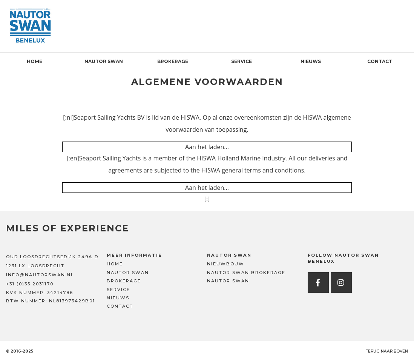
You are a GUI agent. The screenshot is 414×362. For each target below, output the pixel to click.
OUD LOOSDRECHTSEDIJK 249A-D (52, 256)
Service (241, 61)
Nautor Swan (103, 61)
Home (34, 61)
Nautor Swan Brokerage (246, 272)
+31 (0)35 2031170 (30, 284)
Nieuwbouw (225, 263)
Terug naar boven (387, 351)
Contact (379, 61)
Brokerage (172, 61)
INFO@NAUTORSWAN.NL (40, 274)
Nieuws (311, 61)
